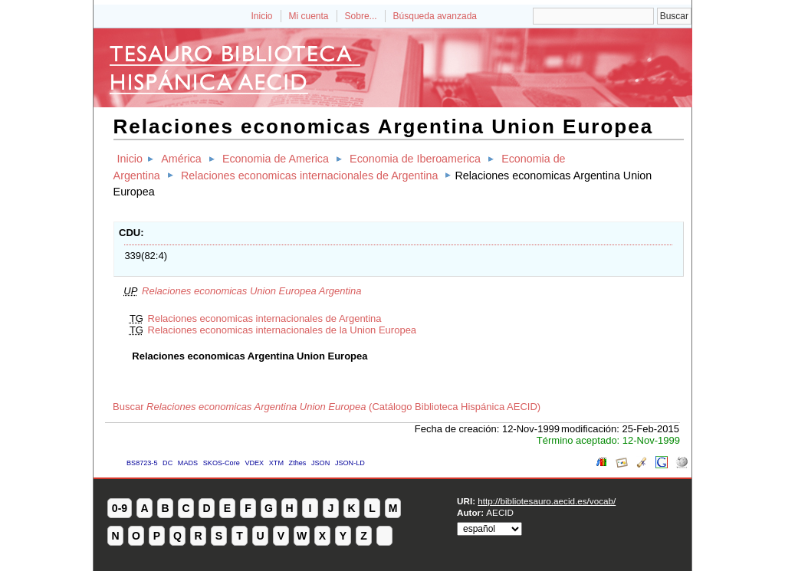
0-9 (119, 508)
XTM (276, 463)
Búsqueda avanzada (435, 16)
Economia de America (275, 159)
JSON (320, 463)
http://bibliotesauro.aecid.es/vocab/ (547, 501)
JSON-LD (350, 463)
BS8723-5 (141, 463)
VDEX (254, 463)
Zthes (298, 463)
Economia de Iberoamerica (415, 159)
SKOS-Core (221, 463)
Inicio (261, 16)
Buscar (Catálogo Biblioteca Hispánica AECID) (326, 406)
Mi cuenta (309, 16)
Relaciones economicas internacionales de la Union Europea (282, 330)
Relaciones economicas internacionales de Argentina (309, 175)
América (181, 159)
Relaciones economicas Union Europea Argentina (251, 291)
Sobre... (361, 16)
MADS (188, 463)
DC (167, 463)
